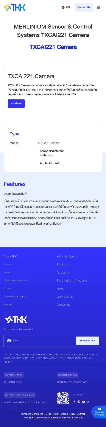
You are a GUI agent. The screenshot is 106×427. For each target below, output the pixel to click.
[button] (66, 7)
